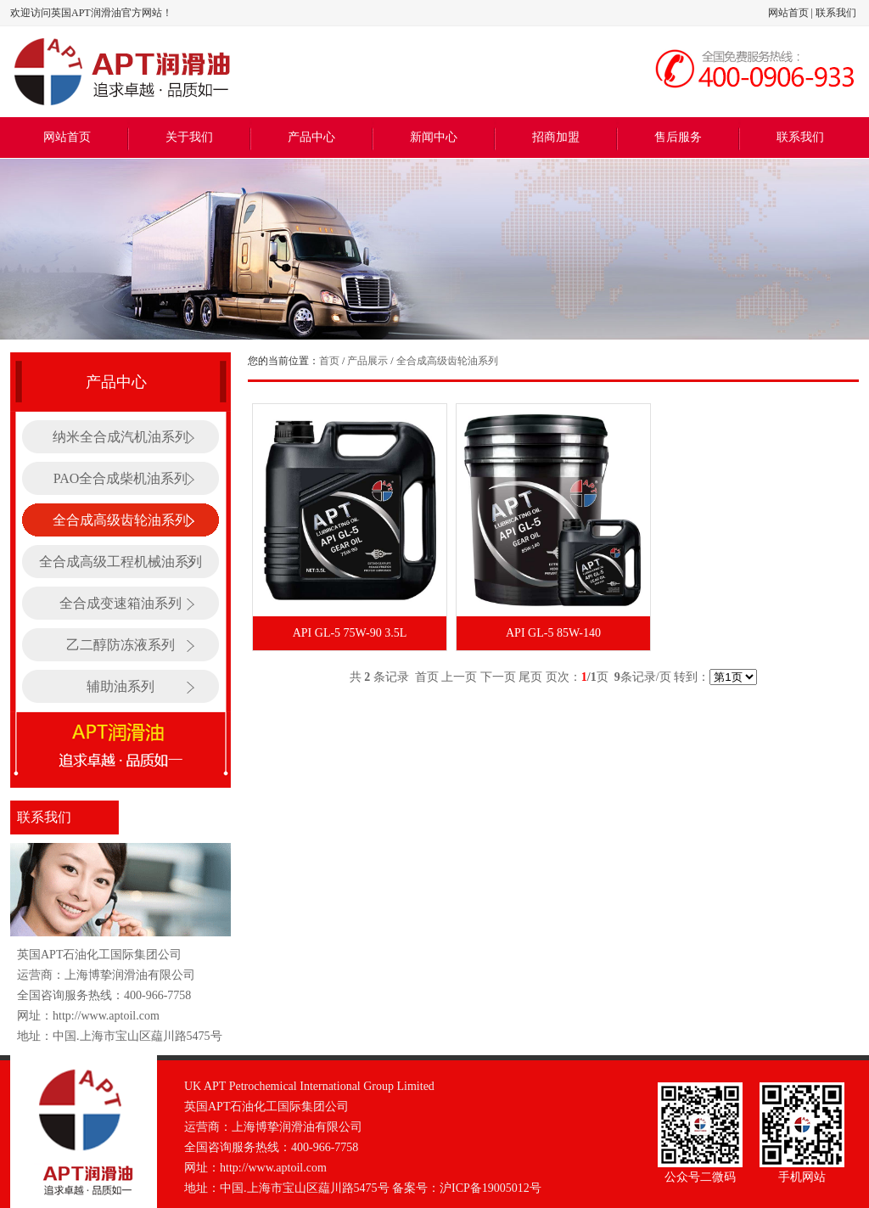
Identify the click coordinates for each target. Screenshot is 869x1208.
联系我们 (836, 13)
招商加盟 (556, 137)
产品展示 (367, 361)
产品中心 (311, 137)
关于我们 (189, 137)
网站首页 (788, 13)
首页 (329, 361)
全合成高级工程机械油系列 (120, 561)
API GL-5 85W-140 (553, 632)
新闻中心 (433, 137)
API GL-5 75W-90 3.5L (350, 632)
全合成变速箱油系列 (120, 603)
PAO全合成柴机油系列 (120, 478)
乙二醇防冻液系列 (120, 645)
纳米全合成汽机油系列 (120, 437)
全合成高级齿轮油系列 (120, 520)
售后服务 (678, 137)
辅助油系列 (120, 686)
